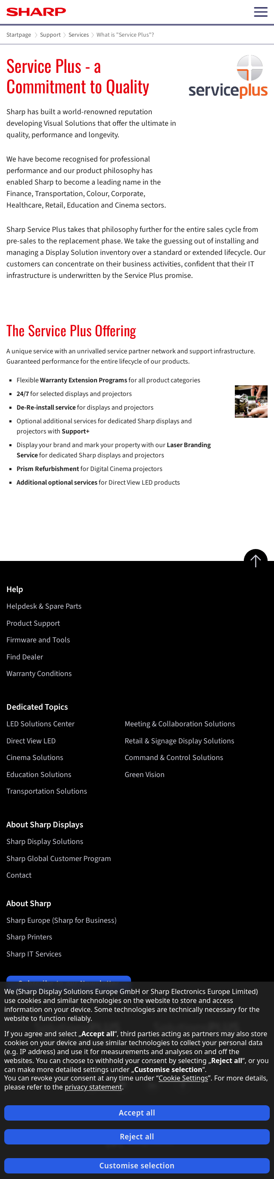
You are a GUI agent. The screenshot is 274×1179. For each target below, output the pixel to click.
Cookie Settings (183, 1078)
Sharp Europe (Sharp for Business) (61, 920)
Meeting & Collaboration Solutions (180, 724)
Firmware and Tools (38, 640)
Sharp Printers (29, 937)
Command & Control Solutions (174, 757)
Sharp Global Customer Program (58, 858)
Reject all (137, 1136)
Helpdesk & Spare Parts (44, 606)
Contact (18, 875)
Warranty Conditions (39, 673)
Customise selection (137, 1165)
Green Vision (145, 774)
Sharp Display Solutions (44, 841)
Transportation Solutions (46, 791)
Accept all (137, 1113)
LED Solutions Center (40, 724)
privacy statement (93, 1087)
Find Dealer (24, 657)
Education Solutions (38, 774)
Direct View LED (31, 741)
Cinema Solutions (34, 757)
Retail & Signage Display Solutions (179, 741)
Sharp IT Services (34, 954)
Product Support (33, 623)
